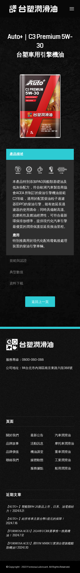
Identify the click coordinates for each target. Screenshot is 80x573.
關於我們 (12, 435)
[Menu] (72, 9)
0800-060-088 (33, 359)
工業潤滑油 (63, 460)
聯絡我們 (12, 460)
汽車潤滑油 (63, 435)
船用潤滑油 (63, 468)
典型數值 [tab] (16, 272)
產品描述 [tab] (16, 154)
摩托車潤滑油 (64, 443)
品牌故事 (12, 443)
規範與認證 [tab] (18, 260)
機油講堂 (37, 451)
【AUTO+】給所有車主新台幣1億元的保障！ (35, 518)
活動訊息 (37, 443)
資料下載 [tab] (16, 283)
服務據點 (37, 468)
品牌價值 (12, 451)
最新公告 (37, 435)
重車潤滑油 (63, 451)
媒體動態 (37, 460)
